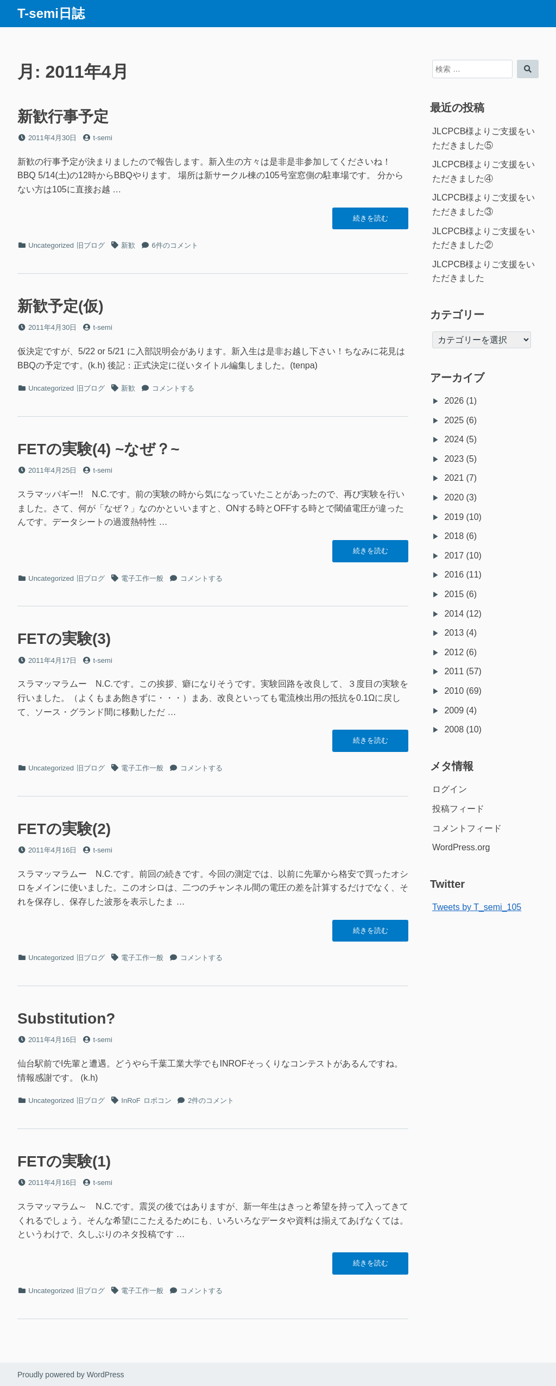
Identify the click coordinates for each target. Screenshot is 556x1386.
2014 (454, 613)
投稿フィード (458, 808)
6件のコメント (175, 245)
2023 (454, 458)
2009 (454, 710)
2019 (454, 517)
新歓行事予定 (63, 116)
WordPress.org (461, 847)
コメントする (173, 388)
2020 (454, 497)
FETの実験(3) (64, 638)
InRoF (130, 1100)
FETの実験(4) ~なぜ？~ (98, 449)
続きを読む (370, 221)
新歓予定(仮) (60, 306)
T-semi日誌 (51, 13)
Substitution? (66, 1018)
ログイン (449, 789)
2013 (454, 632)
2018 (454, 536)
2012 (454, 652)
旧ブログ (91, 245)
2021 (454, 477)
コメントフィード (467, 828)
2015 (454, 594)
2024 (454, 439)
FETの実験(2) (64, 828)
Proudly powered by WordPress (70, 1374)
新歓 (128, 245)
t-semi (102, 138)
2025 (454, 420)
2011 (454, 671)
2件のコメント (211, 1100)
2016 (454, 574)
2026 (454, 400)
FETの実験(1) (64, 1161)
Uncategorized (51, 245)
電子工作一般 (142, 578)
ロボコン (157, 1100)
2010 (454, 690)
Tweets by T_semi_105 (476, 907)
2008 (454, 729)
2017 (454, 555)
